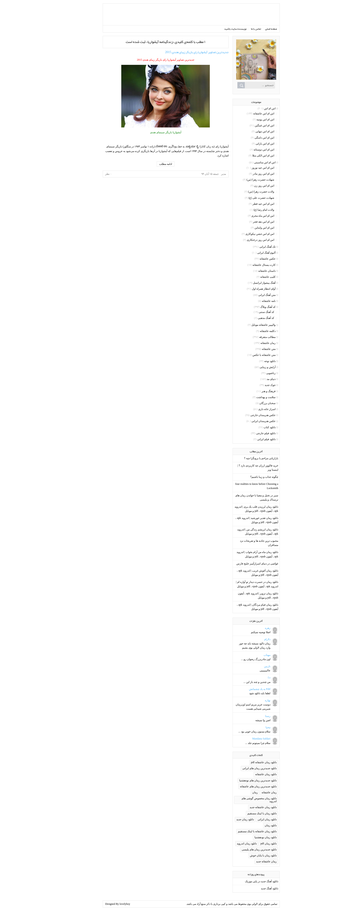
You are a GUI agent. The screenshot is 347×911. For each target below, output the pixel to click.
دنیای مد (253, 379)
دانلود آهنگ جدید (251, 888)
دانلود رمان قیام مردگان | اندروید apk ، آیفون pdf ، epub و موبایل (239, 607)
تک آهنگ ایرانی (250, 246)
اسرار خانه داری (249, 409)
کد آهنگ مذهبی (248, 318)
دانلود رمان (253, 825)
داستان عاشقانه (249, 270)
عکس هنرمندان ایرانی (246, 421)
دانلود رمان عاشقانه (248, 774)
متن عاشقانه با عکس (246, 354)
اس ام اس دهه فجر (245, 221)
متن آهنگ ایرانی (249, 295)
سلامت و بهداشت (248, 397)
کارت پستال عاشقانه (246, 264)
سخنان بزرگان (250, 403)
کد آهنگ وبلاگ (250, 306)
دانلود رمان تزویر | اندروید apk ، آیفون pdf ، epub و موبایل (240, 595)
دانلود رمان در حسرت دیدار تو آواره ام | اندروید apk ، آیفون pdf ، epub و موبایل (239, 584)
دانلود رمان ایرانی (249, 819)
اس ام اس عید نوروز (245, 167)
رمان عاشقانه (250, 343)
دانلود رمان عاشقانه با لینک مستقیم (239, 831)
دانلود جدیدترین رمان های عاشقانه (240, 786)
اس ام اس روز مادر (245, 173)
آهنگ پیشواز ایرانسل (246, 282)
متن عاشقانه (251, 349)
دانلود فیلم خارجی (248, 433)
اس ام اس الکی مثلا (245, 155)
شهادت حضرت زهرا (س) (242, 179)
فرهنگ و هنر (251, 391)
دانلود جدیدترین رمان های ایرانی (242, 768)
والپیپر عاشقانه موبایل (246, 324)
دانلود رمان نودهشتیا (248, 837)
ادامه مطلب (147, 164)
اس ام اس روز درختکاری (242, 239)
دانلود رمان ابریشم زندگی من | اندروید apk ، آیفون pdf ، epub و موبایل (240, 531)
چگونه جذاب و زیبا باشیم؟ (246, 476)
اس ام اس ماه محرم (245, 215)
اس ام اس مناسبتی (247, 162)
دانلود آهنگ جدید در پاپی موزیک (243, 881)
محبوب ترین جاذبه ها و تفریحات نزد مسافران (241, 543)
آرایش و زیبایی (250, 367)
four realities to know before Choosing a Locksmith (239, 486)
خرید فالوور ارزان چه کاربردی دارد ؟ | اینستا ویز (240, 467)
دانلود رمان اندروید (229, 843)
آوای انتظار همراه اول (246, 288)
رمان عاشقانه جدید (248, 861)
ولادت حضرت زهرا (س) (243, 191)
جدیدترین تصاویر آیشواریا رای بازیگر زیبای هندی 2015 (179, 52)
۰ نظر (90, 173)
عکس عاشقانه (250, 258)
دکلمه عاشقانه (250, 331)
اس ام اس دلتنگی (246, 137)
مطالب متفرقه (249, 337)
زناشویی (253, 373)
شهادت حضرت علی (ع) (243, 197)
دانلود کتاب (252, 427)
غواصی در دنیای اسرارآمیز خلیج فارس (239, 563)
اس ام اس (252, 108)
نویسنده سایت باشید (217, 28)
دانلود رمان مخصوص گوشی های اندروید (241, 800)
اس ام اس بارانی (247, 143)
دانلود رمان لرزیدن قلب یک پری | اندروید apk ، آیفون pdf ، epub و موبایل (238, 508)
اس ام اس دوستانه (246, 149)
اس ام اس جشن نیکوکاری (242, 233)
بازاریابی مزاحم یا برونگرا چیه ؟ (243, 458)
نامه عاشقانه (251, 300)
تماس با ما (238, 28)
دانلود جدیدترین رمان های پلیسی (241, 849)
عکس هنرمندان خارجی (245, 415)
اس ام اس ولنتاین (246, 227)
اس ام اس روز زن (246, 185)
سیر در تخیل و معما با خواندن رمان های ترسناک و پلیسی (239, 497)
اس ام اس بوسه (247, 119)
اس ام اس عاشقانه (245, 113)
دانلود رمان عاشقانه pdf (246, 762)
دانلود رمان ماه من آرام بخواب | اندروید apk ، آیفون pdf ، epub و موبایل (239, 554)
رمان (237, 792)
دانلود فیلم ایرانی (248, 439)
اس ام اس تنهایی (247, 131)
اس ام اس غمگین (246, 125)
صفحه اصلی (253, 28)
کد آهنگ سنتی (248, 312)
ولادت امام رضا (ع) (246, 209)
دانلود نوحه (252, 361)
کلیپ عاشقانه (250, 276)
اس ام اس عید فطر (245, 203)
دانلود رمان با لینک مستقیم (244, 813)
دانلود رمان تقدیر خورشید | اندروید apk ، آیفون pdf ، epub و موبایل (239, 520)
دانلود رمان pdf (251, 843)
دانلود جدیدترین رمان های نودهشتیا (240, 780)
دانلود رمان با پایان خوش (245, 855)
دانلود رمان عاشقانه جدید (245, 807)
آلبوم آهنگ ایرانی (248, 252)
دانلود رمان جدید (227, 819)
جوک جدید (252, 385)
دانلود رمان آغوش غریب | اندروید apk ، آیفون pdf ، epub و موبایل (239, 572)
